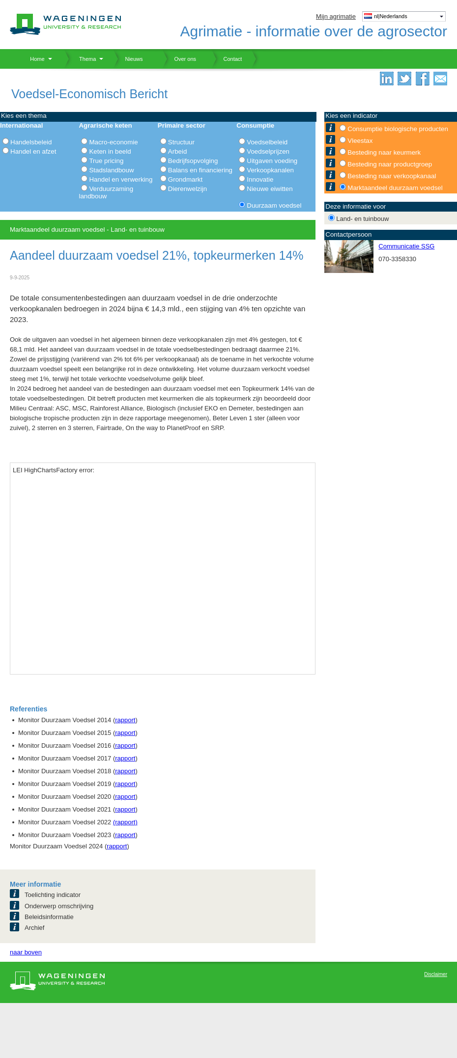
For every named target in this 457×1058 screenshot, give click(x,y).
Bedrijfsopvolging (193, 160)
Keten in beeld (110, 151)
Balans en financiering (200, 170)
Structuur (181, 142)
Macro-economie (113, 142)
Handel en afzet (33, 151)
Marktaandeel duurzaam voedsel (394, 187)
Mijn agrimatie (336, 16)
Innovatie (260, 179)
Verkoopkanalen (270, 170)
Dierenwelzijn (187, 188)
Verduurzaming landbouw (106, 192)
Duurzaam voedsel (274, 205)
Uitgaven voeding (272, 160)
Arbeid (177, 151)
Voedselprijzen (268, 151)
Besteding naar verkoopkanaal (391, 176)
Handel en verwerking (120, 179)
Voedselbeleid (267, 142)
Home (34, 59)
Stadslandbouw (111, 170)
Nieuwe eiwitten (269, 188)
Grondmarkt (185, 179)
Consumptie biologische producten (397, 129)
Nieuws (128, 59)
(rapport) (125, 822)
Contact (226, 59)
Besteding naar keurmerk (384, 152)
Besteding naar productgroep (389, 164)
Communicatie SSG (406, 246)
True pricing (106, 160)
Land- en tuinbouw (362, 218)
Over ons (179, 59)
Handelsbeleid (31, 142)
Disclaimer (435, 974)
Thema (84, 59)
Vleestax (359, 140)
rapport (125, 720)
